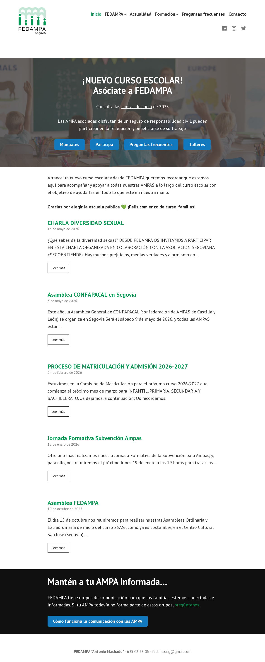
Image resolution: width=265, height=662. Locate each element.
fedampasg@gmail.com (171, 651)
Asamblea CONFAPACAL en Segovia (92, 294)
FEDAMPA (114, 14)
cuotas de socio (136, 107)
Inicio (96, 14)
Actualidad (140, 14)
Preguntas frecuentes (203, 14)
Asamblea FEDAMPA (73, 502)
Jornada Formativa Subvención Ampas (95, 438)
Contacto (237, 14)
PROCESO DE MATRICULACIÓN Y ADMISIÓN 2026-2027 (118, 366)
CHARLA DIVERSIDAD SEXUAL (86, 223)
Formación (165, 14)
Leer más (58, 268)
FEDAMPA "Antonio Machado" (99, 651)
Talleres (197, 144)
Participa (104, 144)
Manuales (69, 144)
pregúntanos (186, 605)
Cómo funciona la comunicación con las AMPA (97, 621)
